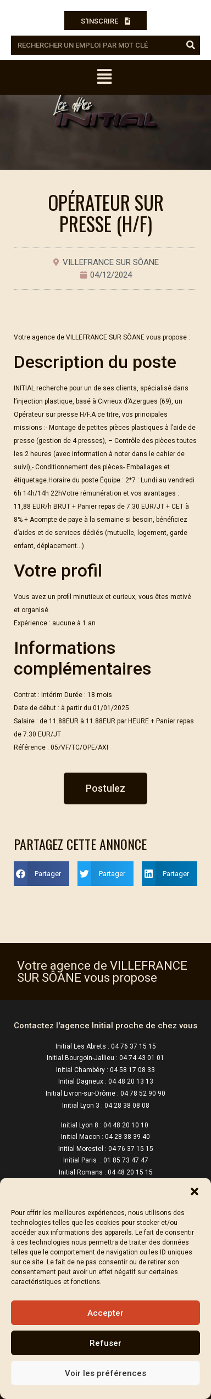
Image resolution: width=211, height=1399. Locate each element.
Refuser (105, 1343)
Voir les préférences (105, 1373)
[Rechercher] (190, 45)
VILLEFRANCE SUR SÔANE (111, 262)
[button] (194, 1191)
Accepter (105, 1313)
